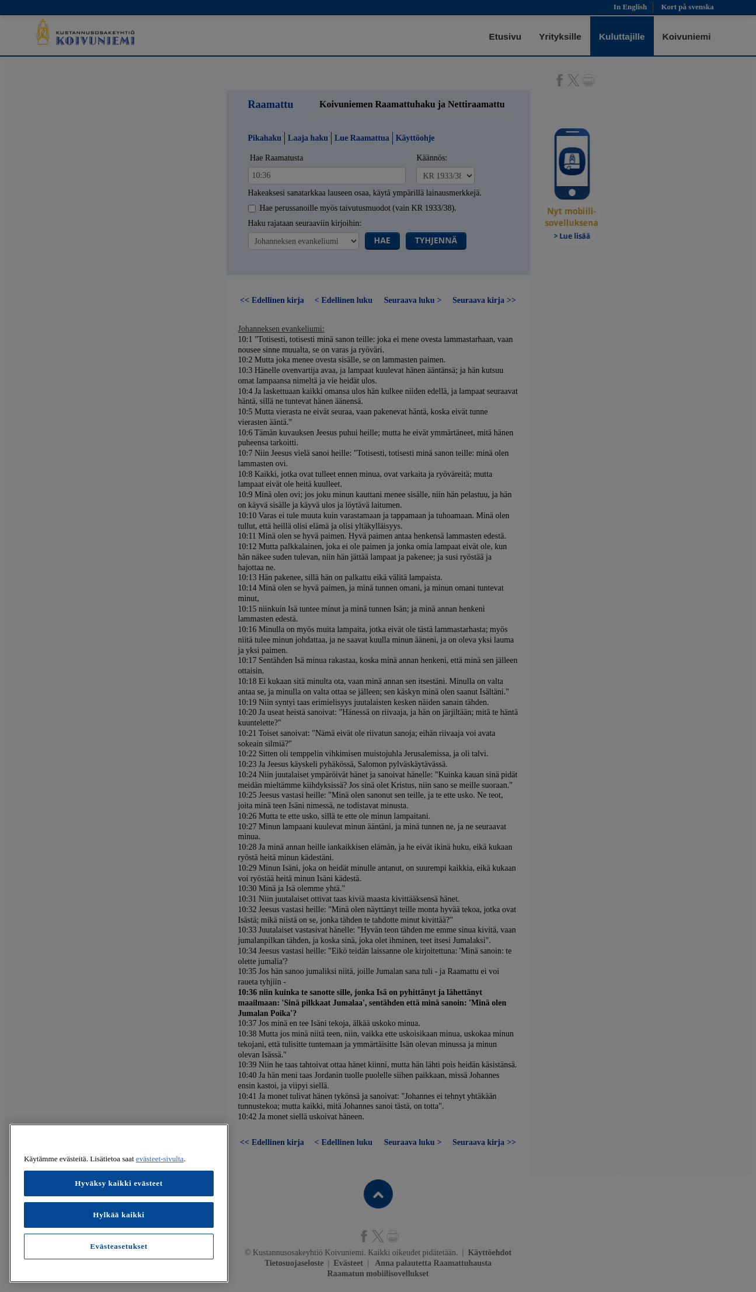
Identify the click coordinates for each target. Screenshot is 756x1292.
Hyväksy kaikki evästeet (119, 1183)
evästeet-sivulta (160, 1158)
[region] (118, 1203)
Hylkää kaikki (118, 1214)
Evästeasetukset (119, 1246)
